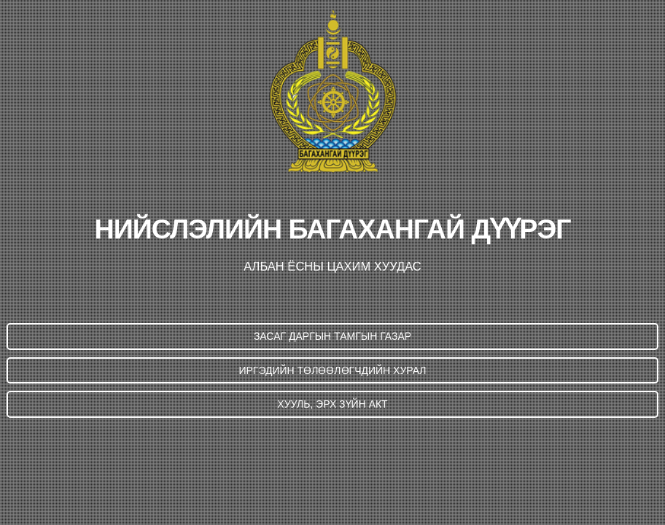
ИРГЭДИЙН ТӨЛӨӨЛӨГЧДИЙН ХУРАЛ (332, 370)
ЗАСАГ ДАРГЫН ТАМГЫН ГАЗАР (332, 336)
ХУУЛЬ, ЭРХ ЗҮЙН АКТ (332, 404)
